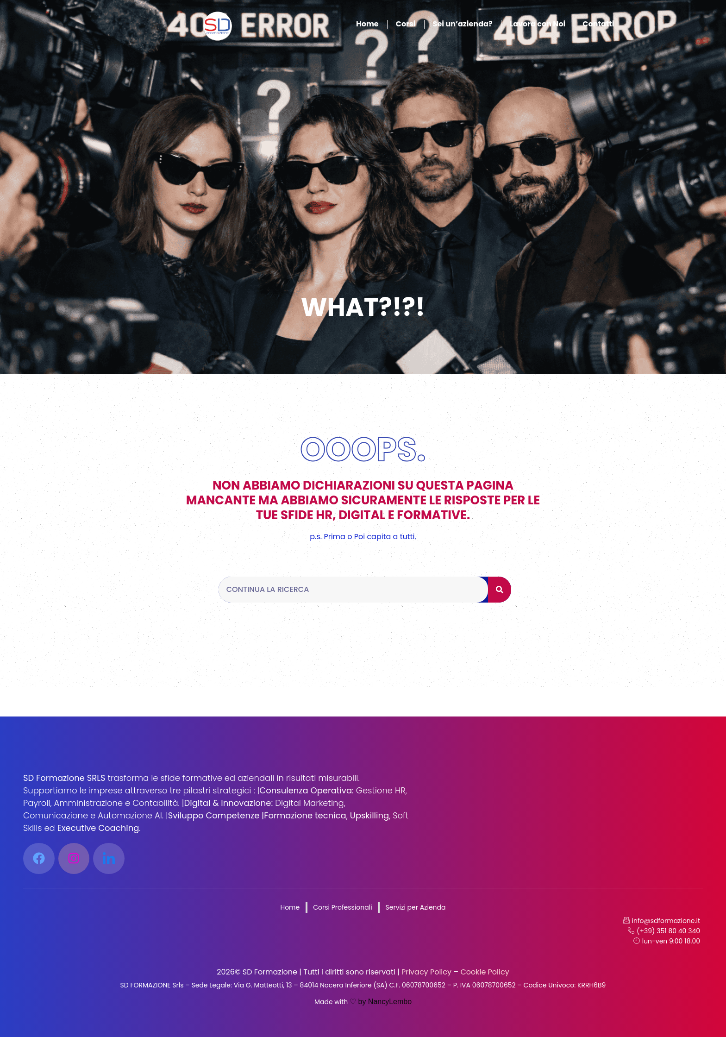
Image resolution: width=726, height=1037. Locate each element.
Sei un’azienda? (463, 24)
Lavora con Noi (538, 24)
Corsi (406, 24)
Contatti (598, 24)
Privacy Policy (425, 972)
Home (367, 24)
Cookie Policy (483, 972)
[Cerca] (499, 590)
